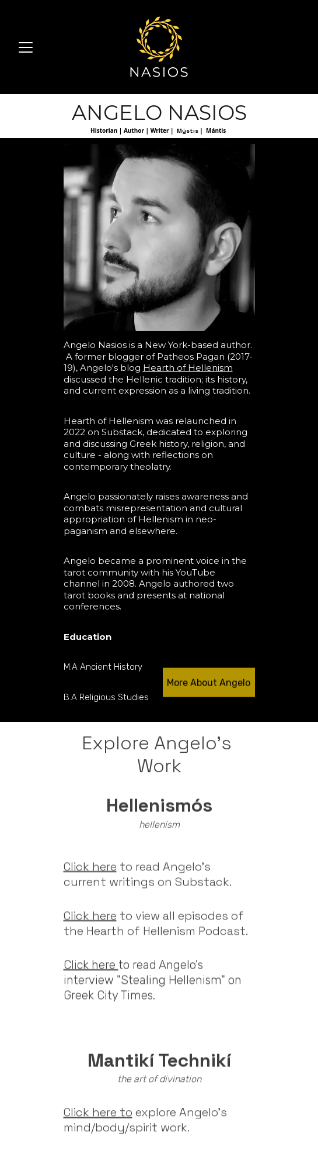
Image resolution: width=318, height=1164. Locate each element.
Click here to (98, 1113)
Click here (90, 874)
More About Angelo (208, 684)
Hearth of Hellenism (188, 368)
